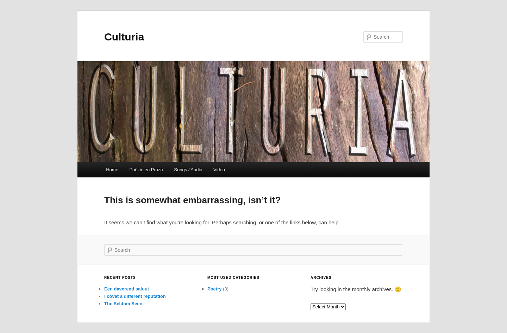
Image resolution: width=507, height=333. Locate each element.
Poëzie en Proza (146, 169)
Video (219, 169)
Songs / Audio (188, 169)
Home (112, 169)
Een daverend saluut (126, 289)
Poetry (214, 289)
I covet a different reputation (135, 296)
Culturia (124, 37)
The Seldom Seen (123, 303)
